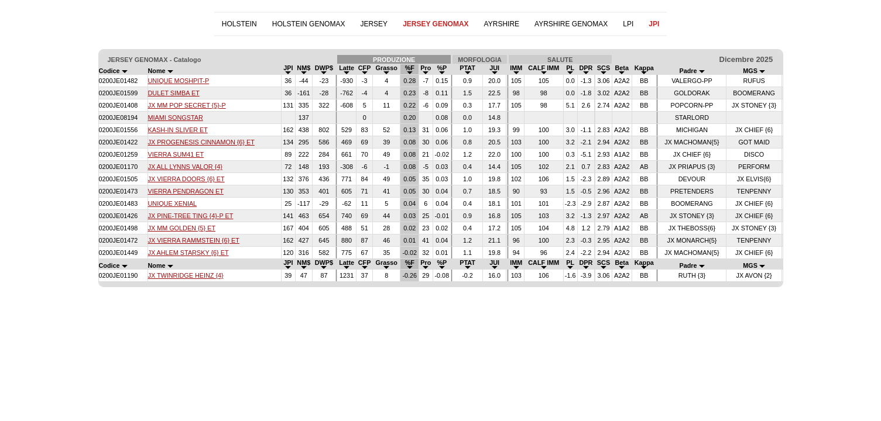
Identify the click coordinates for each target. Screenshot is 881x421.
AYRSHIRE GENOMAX (571, 24)
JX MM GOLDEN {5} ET (182, 228)
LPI (628, 24)
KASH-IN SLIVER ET (178, 129)
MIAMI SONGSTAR (175, 117)
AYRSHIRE (501, 24)
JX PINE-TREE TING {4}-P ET (191, 215)
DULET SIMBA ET (174, 92)
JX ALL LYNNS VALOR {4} (185, 166)
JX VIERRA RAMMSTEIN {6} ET (193, 240)
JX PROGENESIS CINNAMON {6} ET (201, 142)
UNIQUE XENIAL (172, 203)
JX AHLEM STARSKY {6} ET (188, 252)
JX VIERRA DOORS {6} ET (186, 178)
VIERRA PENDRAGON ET (186, 191)
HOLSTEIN (239, 24)
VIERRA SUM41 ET (176, 154)
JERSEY (374, 24)
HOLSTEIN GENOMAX (308, 24)
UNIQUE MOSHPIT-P (179, 80)
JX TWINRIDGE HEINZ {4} (186, 275)
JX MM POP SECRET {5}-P (187, 105)
